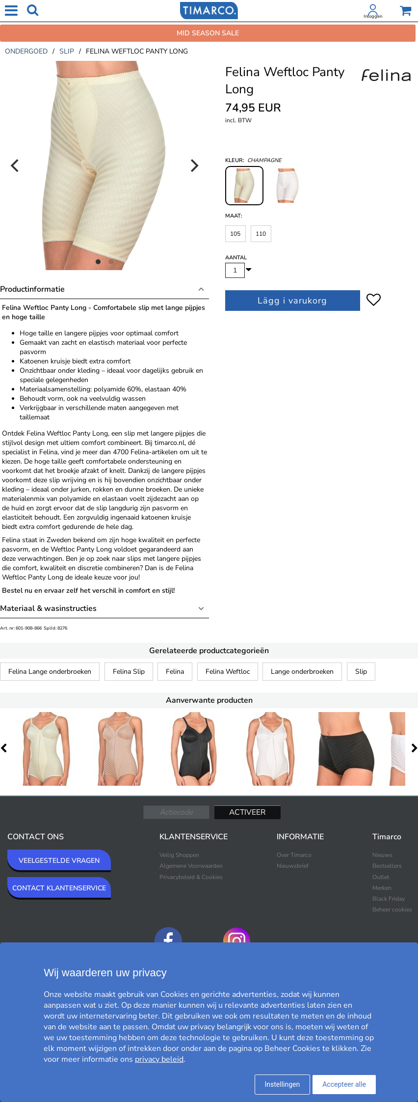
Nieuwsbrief (293, 866)
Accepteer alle (344, 1084)
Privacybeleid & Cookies (191, 877)
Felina (175, 671)
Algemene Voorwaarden (191, 866)
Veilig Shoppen (179, 855)
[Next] (193, 165)
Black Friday (388, 899)
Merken (382, 888)
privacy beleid (159, 1059)
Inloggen (373, 16)
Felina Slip (129, 671)
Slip (361, 671)
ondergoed (26, 51)
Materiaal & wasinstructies (48, 608)
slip (66, 51)
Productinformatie (32, 289)
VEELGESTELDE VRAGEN (59, 860)
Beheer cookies (392, 909)
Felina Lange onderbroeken (49, 671)
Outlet (380, 877)
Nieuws (382, 855)
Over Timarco (294, 855)
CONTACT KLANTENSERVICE (59, 888)
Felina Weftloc (228, 671)
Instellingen (282, 1084)
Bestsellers (387, 866)
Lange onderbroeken (302, 671)
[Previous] (15, 165)
